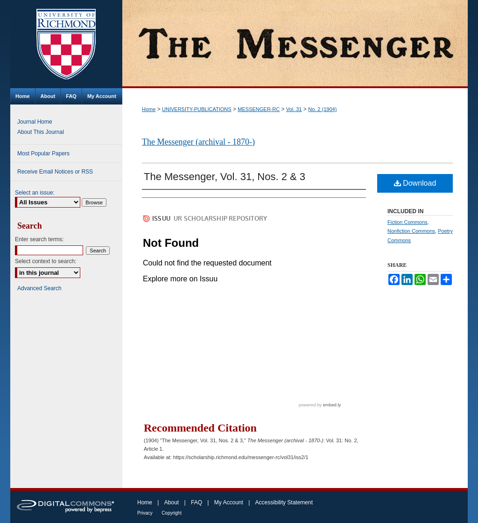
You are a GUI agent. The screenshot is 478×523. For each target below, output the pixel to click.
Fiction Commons (407, 222)
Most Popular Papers (43, 153)
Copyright (172, 513)
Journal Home (34, 122)
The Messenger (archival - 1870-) (198, 141)
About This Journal (40, 132)
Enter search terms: (39, 239)
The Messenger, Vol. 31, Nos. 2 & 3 (224, 176)
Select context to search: (45, 261)
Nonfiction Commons (411, 231)
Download (415, 183)
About (171, 502)
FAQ (196, 502)
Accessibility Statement (284, 502)
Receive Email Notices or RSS (55, 171)
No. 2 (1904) (322, 109)
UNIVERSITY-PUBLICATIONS (197, 109)
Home (148, 109)
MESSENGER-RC (259, 109)
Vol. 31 (294, 109)
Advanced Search (39, 288)
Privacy (145, 513)
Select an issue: (35, 192)
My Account (228, 502)
